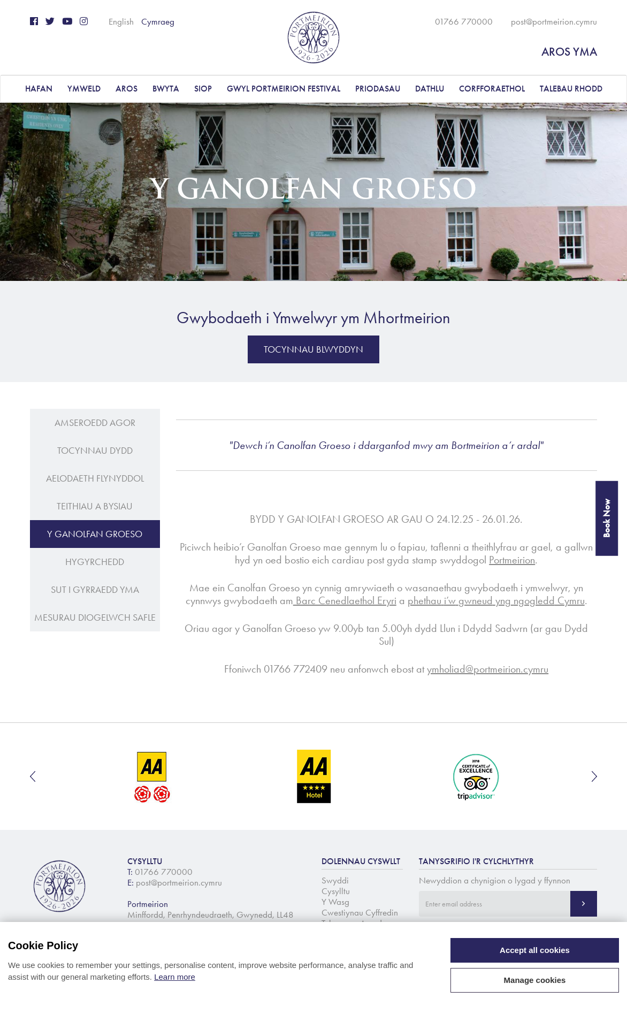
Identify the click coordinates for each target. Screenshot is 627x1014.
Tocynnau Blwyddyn (313, 349)
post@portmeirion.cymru (554, 21)
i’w (450, 600)
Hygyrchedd (94, 562)
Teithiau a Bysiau (95, 506)
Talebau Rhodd (571, 88)
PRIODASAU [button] (377, 88)
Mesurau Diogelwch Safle (95, 617)
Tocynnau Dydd (95, 450)
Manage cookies (535, 980)
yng (503, 600)
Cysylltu (336, 891)
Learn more (174, 976)
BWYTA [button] (165, 88)
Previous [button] (32, 776)
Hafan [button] (38, 88)
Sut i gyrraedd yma (95, 590)
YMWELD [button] (84, 88)
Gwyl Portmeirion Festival (283, 88)
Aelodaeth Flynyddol (95, 478)
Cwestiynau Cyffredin (360, 912)
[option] (152, 776)
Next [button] (594, 776)
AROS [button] (126, 88)
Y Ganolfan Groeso (94, 534)
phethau (424, 600)
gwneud (475, 600)
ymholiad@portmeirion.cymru (487, 668)
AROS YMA (569, 51)
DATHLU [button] (429, 88)
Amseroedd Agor (95, 423)
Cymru (570, 600)
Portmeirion (512, 559)
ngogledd (534, 600)
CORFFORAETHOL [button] (492, 88)
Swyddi (335, 880)
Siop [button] (203, 88)
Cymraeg (157, 21)
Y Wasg (335, 901)
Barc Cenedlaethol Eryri (344, 600)
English (121, 21)
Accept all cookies (535, 950)
